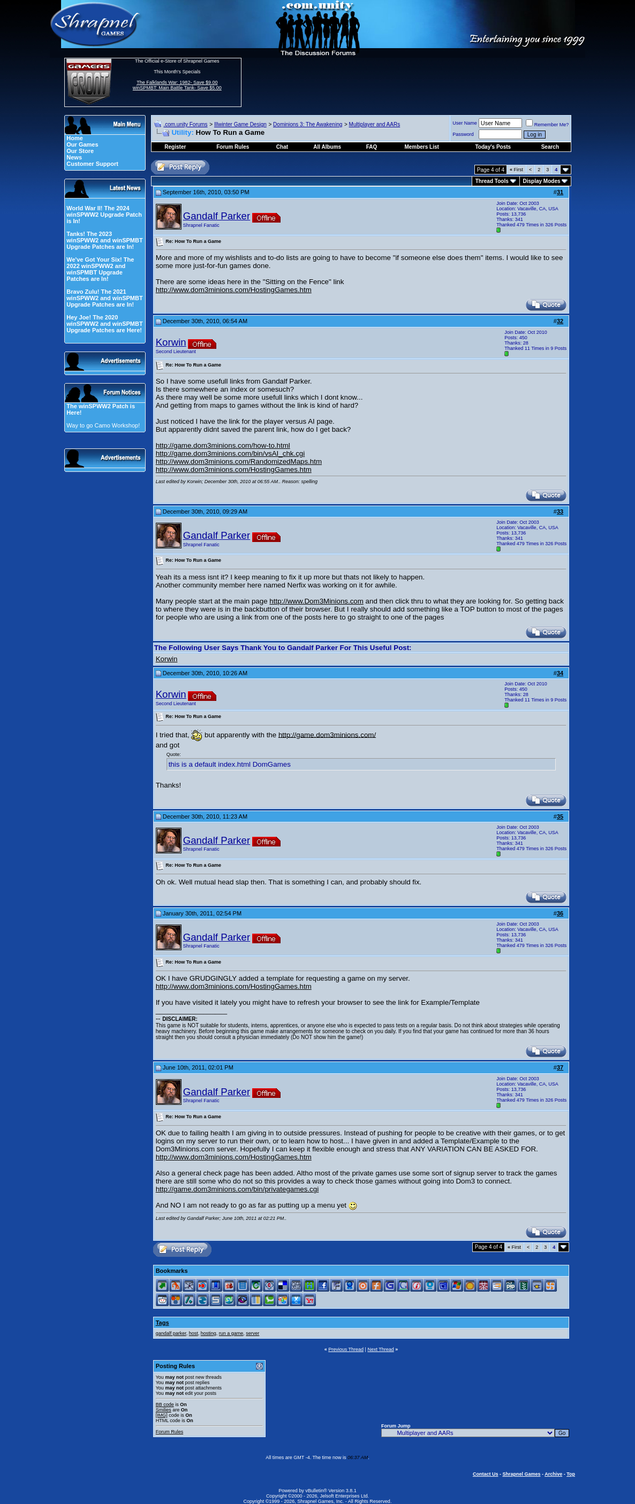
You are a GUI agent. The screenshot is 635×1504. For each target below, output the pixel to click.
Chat (282, 147)
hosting (208, 1333)
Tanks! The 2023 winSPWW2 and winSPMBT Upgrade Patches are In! (104, 240)
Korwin (171, 342)
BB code (165, 1404)
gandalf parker (171, 1333)
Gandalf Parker (216, 216)
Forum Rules (170, 1431)
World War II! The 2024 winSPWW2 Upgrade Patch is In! (104, 214)
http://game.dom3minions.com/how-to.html (223, 445)
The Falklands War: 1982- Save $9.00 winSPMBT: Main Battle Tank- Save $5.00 (177, 85)
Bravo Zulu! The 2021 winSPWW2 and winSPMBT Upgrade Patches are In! (104, 298)
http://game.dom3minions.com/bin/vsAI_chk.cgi (230, 453)
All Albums (327, 147)
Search (550, 147)
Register (175, 147)
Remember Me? (547, 124)
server (252, 1333)
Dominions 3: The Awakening (307, 124)
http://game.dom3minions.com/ (327, 734)
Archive (553, 1474)
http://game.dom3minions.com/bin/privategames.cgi (237, 1189)
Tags (162, 1322)
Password (463, 134)
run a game (231, 1333)
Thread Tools (492, 181)
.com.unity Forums (185, 124)
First (516, 169)
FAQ (371, 147)
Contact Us (485, 1474)
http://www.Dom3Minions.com (316, 601)
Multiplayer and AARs (374, 124)
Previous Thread (346, 1349)
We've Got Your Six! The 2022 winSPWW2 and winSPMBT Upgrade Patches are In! (100, 269)
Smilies (163, 1410)
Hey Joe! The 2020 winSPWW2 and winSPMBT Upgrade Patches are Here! (104, 323)
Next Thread (380, 1349)
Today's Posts (493, 147)
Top (570, 1474)
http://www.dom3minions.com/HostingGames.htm (234, 290)
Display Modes (542, 181)
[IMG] (162, 1415)
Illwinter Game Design (240, 124)
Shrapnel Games (521, 1474)
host (193, 1333)
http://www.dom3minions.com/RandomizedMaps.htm (239, 461)
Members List (421, 147)
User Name (464, 123)
